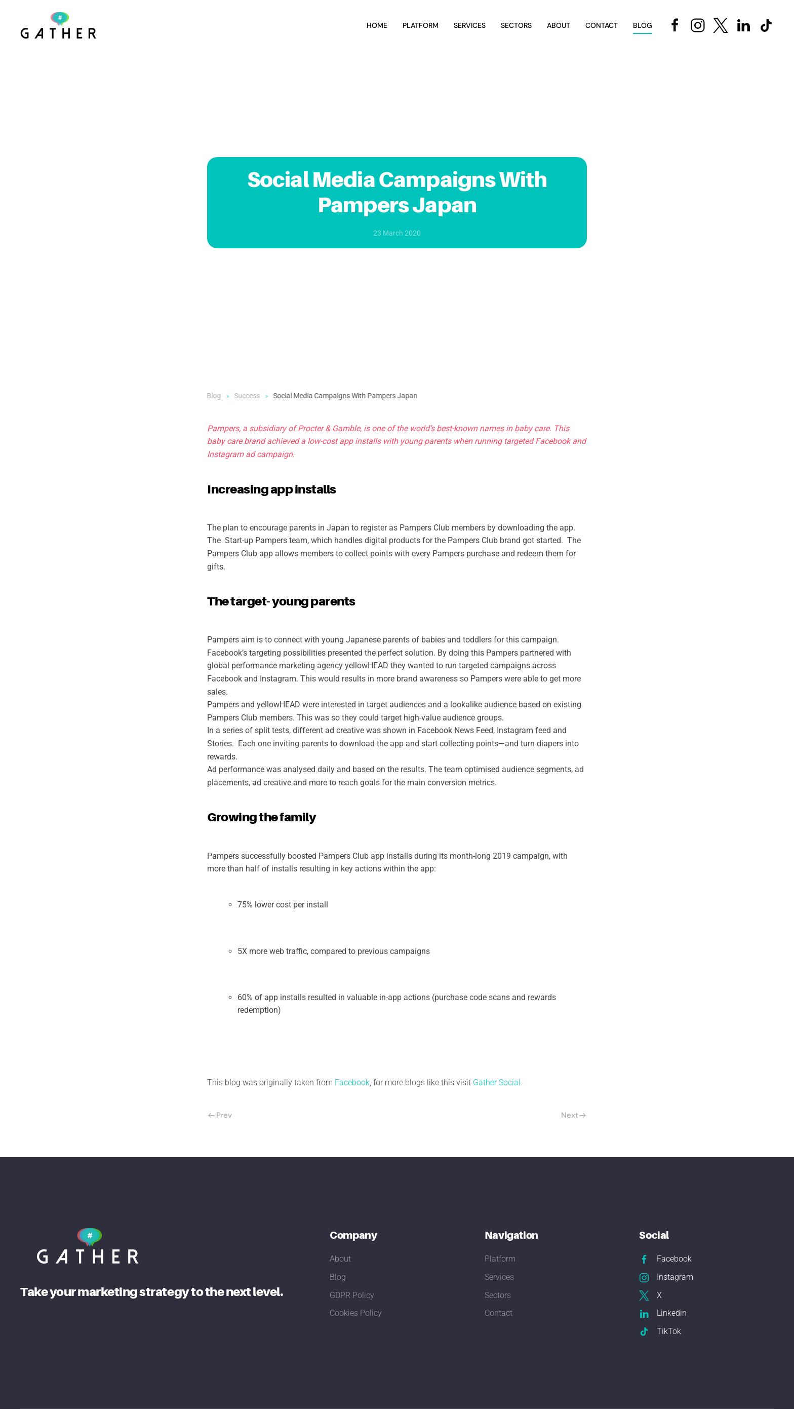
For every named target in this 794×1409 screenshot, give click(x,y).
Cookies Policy (356, 1313)
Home (377, 25)
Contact (601, 25)
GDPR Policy (352, 1295)
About (558, 25)
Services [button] (470, 25)
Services (499, 1277)
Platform (421, 25)
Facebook (352, 1082)
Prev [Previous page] (220, 1115)
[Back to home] (59, 25)
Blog (642, 25)
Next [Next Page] (573, 1115)
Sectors (498, 1295)
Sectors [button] (516, 25)
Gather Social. (499, 1082)
